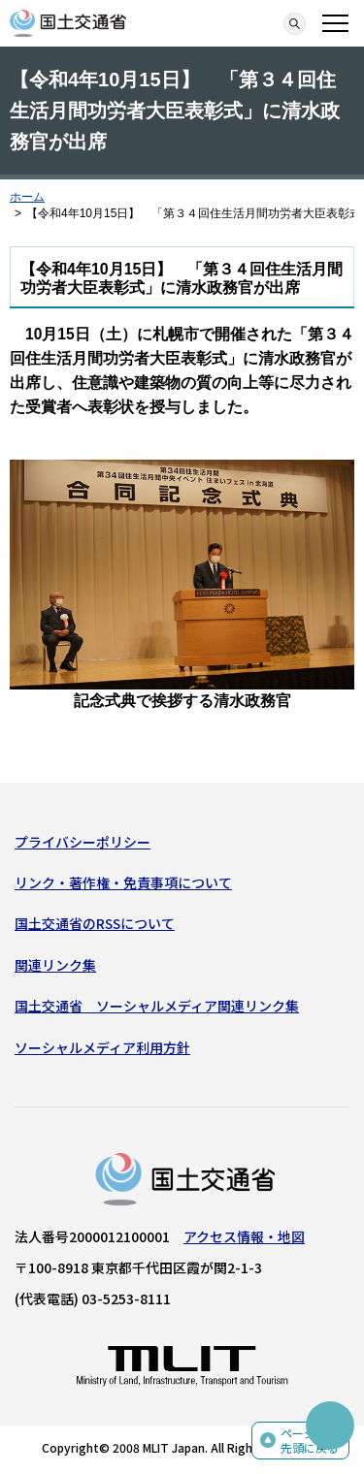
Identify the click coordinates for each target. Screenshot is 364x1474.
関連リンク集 (55, 965)
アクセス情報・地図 (244, 1236)
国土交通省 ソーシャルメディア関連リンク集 (157, 1005)
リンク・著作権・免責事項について (123, 882)
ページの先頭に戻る (310, 1441)
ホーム (27, 197)
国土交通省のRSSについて (95, 923)
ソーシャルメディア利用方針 (102, 1047)
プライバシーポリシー (82, 841)
